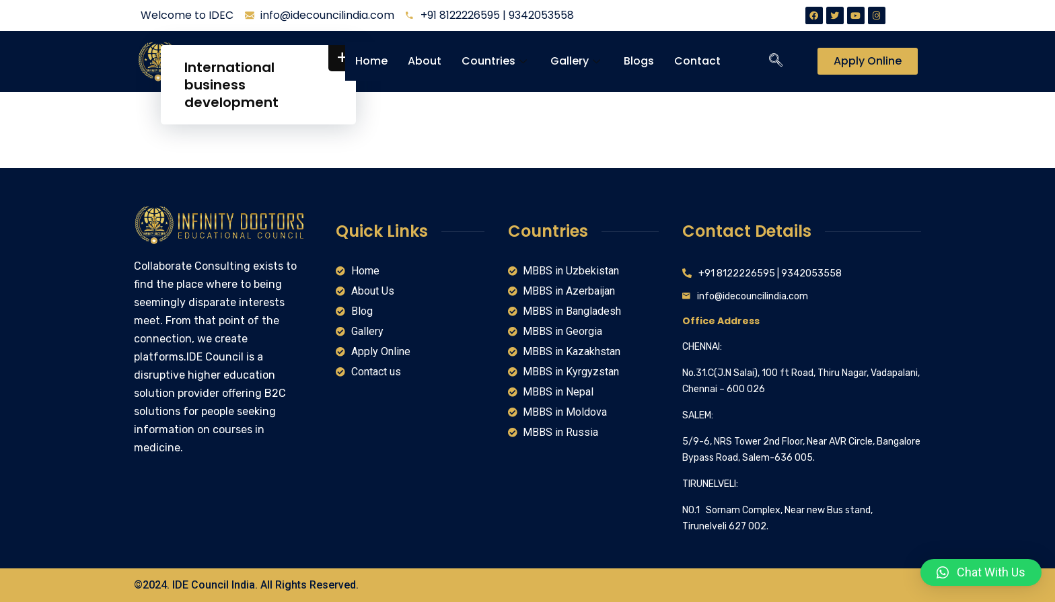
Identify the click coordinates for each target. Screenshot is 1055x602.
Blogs (639, 61)
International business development (231, 85)
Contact (697, 61)
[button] (981, 572)
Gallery (577, 61)
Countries (496, 61)
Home (371, 61)
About (424, 61)
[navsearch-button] (775, 61)
